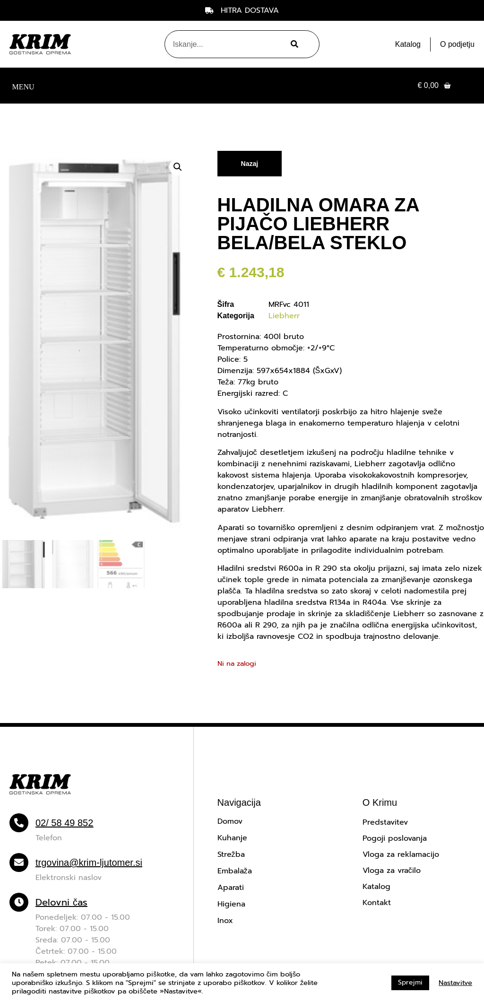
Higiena (231, 904)
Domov (229, 821)
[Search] (293, 44)
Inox (225, 920)
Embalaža (234, 871)
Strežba (231, 854)
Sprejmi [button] (410, 982)
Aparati (230, 887)
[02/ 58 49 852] (18, 822)
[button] (23, 86)
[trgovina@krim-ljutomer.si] (18, 862)
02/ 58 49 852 (64, 823)
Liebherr (284, 316)
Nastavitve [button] (455, 982)
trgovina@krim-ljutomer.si (88, 862)
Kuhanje (232, 838)
